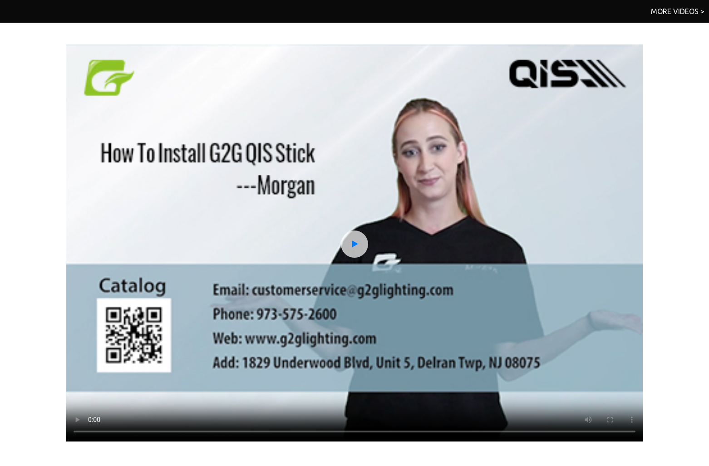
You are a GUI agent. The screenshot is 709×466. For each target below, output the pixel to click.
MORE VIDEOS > (677, 11)
